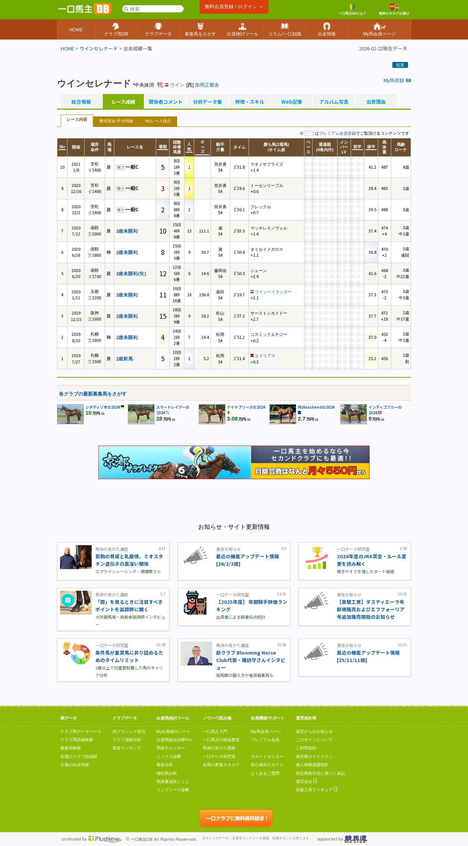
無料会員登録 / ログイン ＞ (234, 6)
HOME (67, 48)
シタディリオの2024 (102, 407)
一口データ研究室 (219, 756)
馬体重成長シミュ (172, 781)
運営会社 (306, 781)
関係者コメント (165, 102)
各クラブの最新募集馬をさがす (93, 394)
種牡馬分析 (166, 773)
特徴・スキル (249, 102)
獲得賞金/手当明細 (116, 121)
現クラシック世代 (129, 731)
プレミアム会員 (265, 739)
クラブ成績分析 (127, 739)
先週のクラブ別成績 (78, 756)
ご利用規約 (306, 748)
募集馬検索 (70, 748)
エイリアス (265, 355)
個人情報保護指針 (312, 764)
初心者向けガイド (267, 764)
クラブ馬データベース (80, 731)
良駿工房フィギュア (317, 789)
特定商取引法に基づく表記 (320, 773)
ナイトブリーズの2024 (246, 407)
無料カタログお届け (394, 9)
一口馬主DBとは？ (352, 9)
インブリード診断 (172, 789)
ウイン (177, 85)
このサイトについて (314, 739)
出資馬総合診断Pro (174, 739)
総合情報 (81, 102)
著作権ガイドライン (314, 756)
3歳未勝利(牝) (131, 273)
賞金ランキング (127, 748)
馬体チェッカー (170, 748)
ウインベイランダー (273, 292)
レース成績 (123, 102)
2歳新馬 (124, 358)
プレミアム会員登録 (337, 133)
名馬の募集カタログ (221, 764)
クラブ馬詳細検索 (76, 739)
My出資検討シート (173, 731)
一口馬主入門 (215, 731)
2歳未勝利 (127, 315)
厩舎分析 (164, 764)
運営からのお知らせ (314, 731)
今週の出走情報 (74, 764)
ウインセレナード (98, 48)
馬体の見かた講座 (219, 748)
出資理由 (376, 102)
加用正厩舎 (207, 85)
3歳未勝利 (127, 230)
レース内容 (77, 119)
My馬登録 (393, 80)
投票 (400, 65)
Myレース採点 (158, 121)
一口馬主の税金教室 (221, 739)
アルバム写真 (333, 102)
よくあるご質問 (265, 773)
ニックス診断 (168, 756)
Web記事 (291, 102)
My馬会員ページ (266, 731)
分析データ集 (207, 102)
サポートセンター (267, 756)
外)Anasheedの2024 (316, 407)
